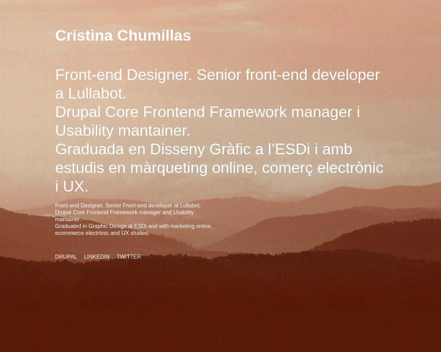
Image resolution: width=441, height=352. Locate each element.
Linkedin (97, 257)
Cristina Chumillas (123, 35)
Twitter (128, 257)
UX (74, 186)
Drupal (66, 257)
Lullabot (95, 93)
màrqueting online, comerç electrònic (256, 167)
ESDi (292, 149)
